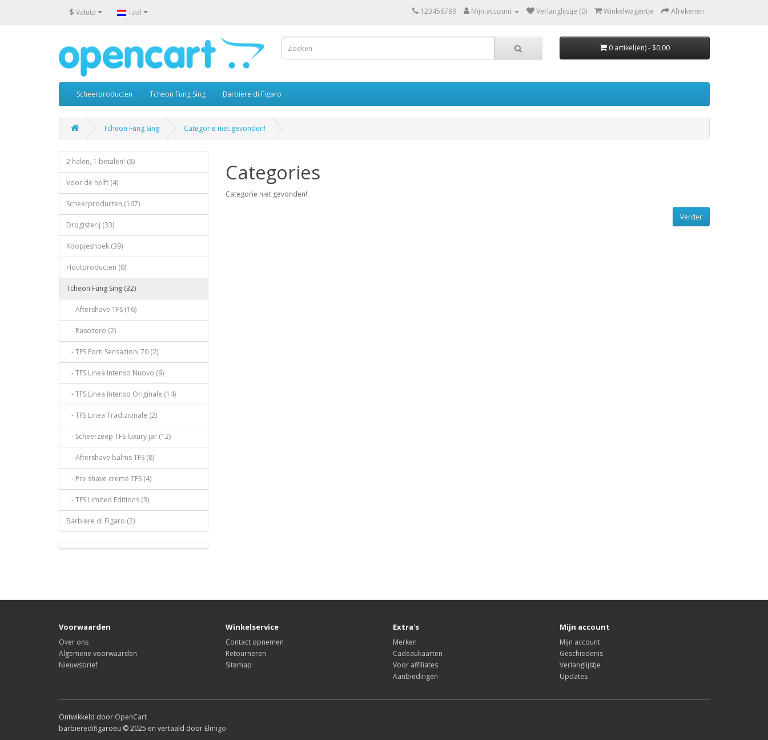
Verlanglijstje (580, 665)
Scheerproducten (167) (103, 204)
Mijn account (580, 642)
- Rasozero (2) (91, 330)
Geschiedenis (581, 653)
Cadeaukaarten (418, 653)
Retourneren (246, 653)
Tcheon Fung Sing (178, 94)
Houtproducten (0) (96, 267)
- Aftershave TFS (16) (101, 309)
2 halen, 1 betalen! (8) (100, 161)
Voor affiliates (415, 665)
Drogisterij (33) (90, 225)
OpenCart (131, 717)
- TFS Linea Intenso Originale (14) (121, 394)
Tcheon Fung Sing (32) (101, 288)
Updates (574, 676)
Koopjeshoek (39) (94, 246)
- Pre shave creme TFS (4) (108, 478)
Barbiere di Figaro (252, 94)
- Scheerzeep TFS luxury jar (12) (118, 436)
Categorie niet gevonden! (225, 128)
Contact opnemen (255, 642)
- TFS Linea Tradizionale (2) (111, 415)
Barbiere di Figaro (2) (100, 521)
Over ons (74, 642)
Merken (405, 642)
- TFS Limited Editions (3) (107, 500)
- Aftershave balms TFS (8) (110, 457)
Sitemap (239, 665)
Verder (691, 217)
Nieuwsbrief (78, 665)
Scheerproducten (104, 94)
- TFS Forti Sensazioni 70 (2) (112, 352)
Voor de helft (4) (92, 182)
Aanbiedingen (415, 676)
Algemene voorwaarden (98, 653)
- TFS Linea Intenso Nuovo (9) (115, 373)
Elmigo (215, 728)
